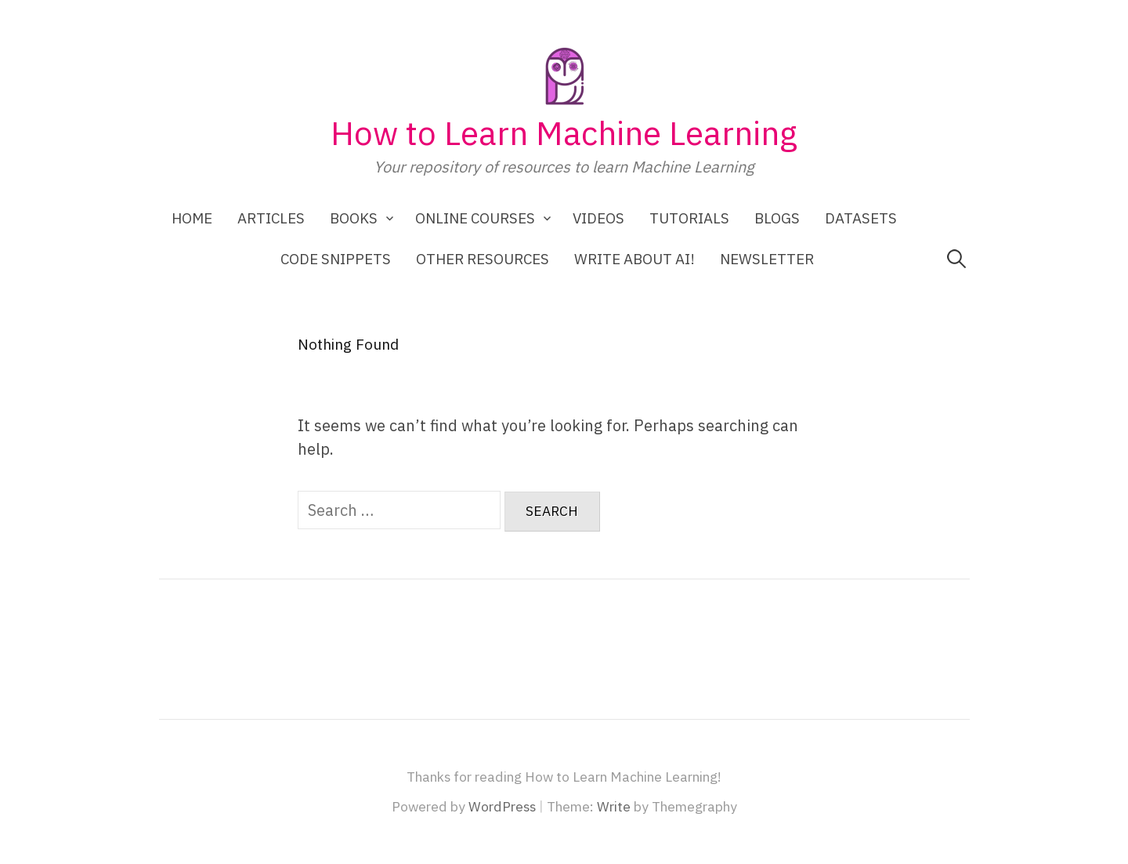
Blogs (777, 218)
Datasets (861, 218)
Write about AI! (634, 258)
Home (192, 218)
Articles (271, 218)
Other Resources (482, 258)
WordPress (502, 806)
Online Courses (475, 218)
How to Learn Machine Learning (564, 132)
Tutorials (689, 218)
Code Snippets (335, 258)
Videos (598, 218)
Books (354, 218)
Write (614, 806)
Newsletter (767, 258)
